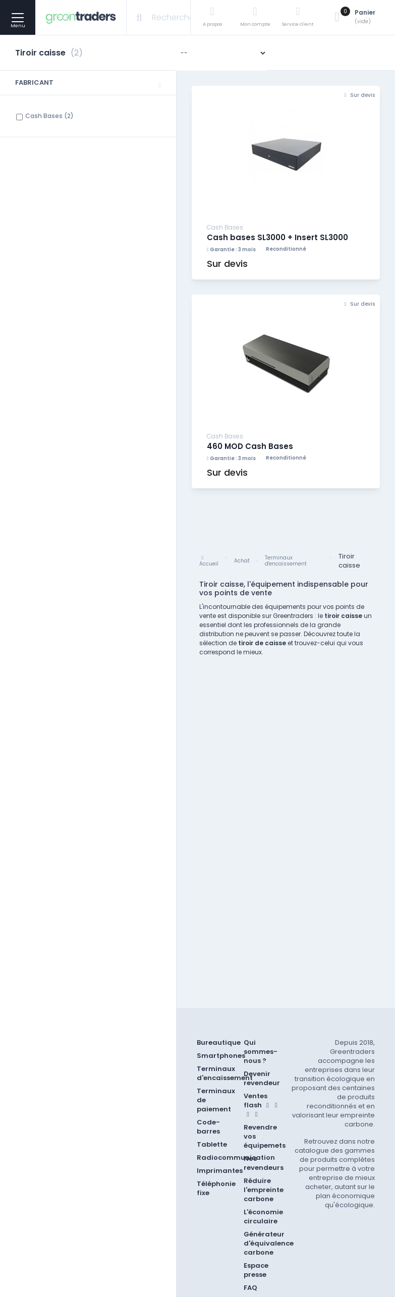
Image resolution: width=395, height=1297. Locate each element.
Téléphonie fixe (216, 1188)
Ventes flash (262, 1104)
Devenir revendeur (262, 1078)
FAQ (250, 1287)
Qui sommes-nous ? (260, 1051)
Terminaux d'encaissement (225, 1073)
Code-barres (208, 1126)
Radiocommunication (236, 1157)
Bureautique (219, 1042)
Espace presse (256, 1270)
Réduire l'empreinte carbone (264, 1190)
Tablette (212, 1144)
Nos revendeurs (264, 1163)
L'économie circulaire (263, 1216)
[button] (88, 83)
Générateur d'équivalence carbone (269, 1243)
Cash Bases (49, 115)
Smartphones (221, 1055)
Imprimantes (220, 1170)
